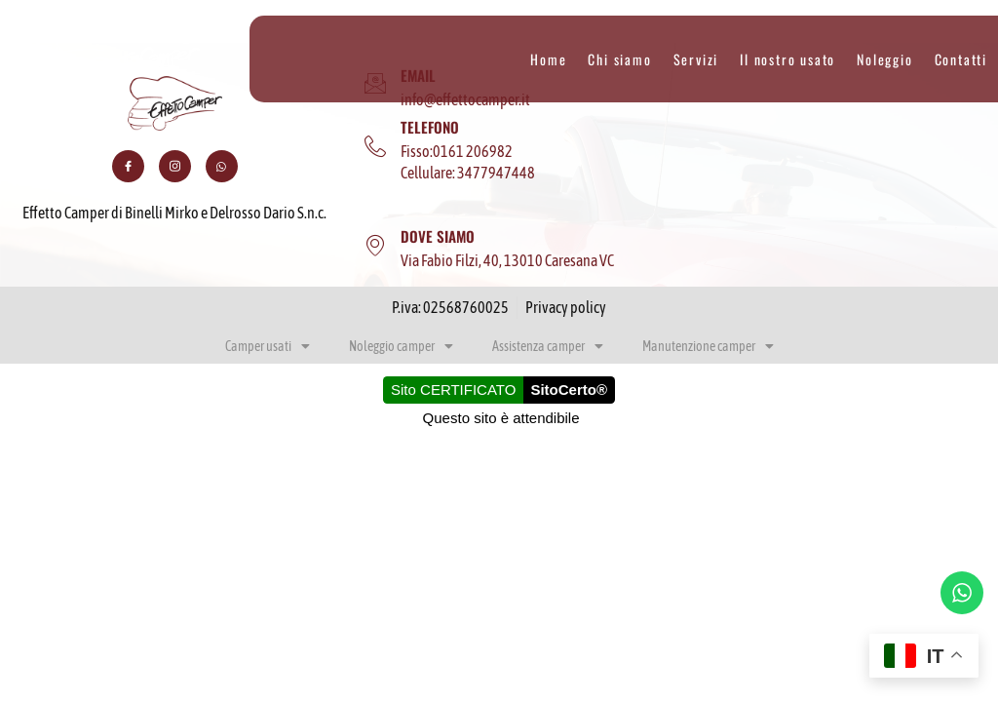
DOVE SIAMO (438, 236)
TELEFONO (430, 126)
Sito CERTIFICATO (453, 389)
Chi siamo (619, 59)
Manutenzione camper (708, 346)
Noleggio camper (401, 346)
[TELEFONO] (375, 147)
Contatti (961, 59)
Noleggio (884, 59)
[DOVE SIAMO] (375, 245)
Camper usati (267, 346)
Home (548, 59)
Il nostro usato (787, 59)
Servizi (696, 59)
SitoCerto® (568, 389)
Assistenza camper (547, 346)
